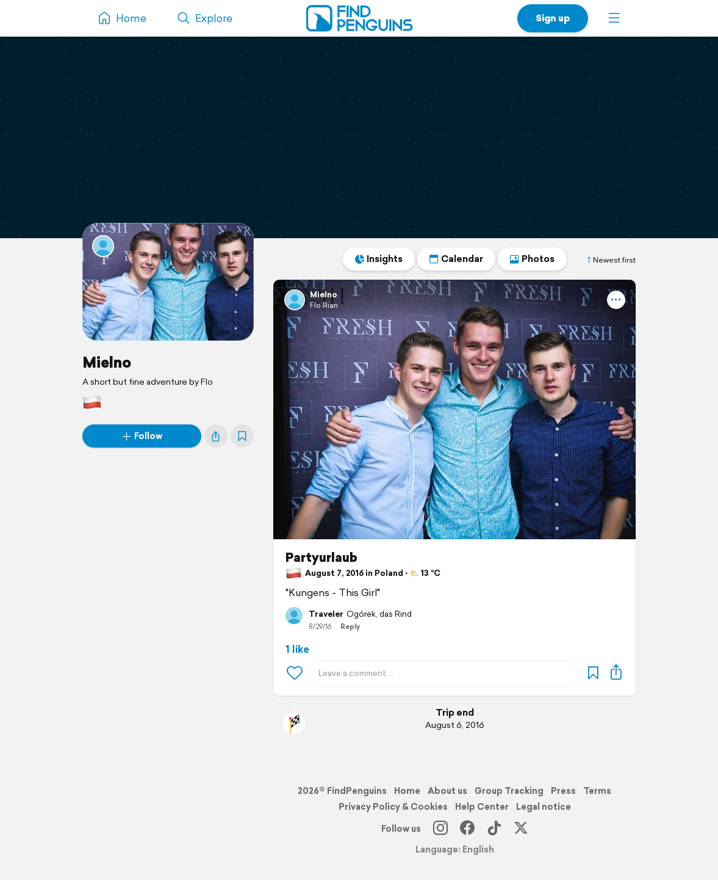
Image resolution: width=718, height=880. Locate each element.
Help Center (482, 807)
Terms (597, 791)
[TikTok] (494, 829)
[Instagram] (440, 829)
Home (407, 791)
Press (563, 791)
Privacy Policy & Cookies (393, 807)
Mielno (106, 362)
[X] (521, 829)
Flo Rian (324, 305)
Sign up (553, 18)
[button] (614, 18)
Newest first (611, 260)
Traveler (326, 614)
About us (447, 791)
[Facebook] (467, 829)
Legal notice (543, 807)
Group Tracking (509, 791)
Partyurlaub (321, 557)
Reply (350, 626)
